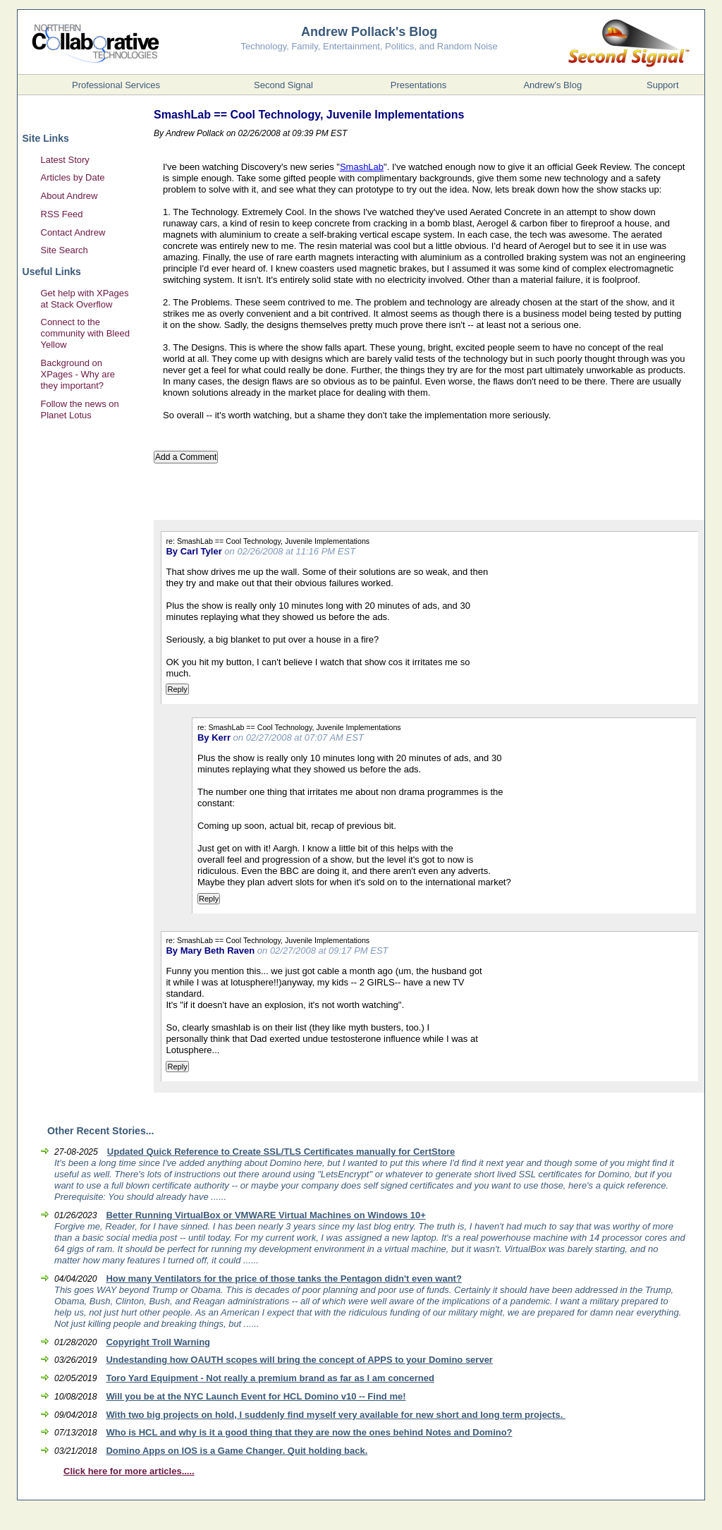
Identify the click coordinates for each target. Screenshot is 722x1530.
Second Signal (283, 85)
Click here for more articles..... (129, 1471)
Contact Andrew (73, 232)
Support (663, 85)
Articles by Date (73, 177)
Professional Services (116, 85)
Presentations (419, 85)
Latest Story (65, 159)
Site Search (64, 250)
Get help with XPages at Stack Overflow (85, 299)
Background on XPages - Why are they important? (78, 374)
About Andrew (69, 195)
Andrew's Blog (552, 85)
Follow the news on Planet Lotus (80, 409)
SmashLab (362, 167)
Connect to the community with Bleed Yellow (85, 333)
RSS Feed (62, 214)
